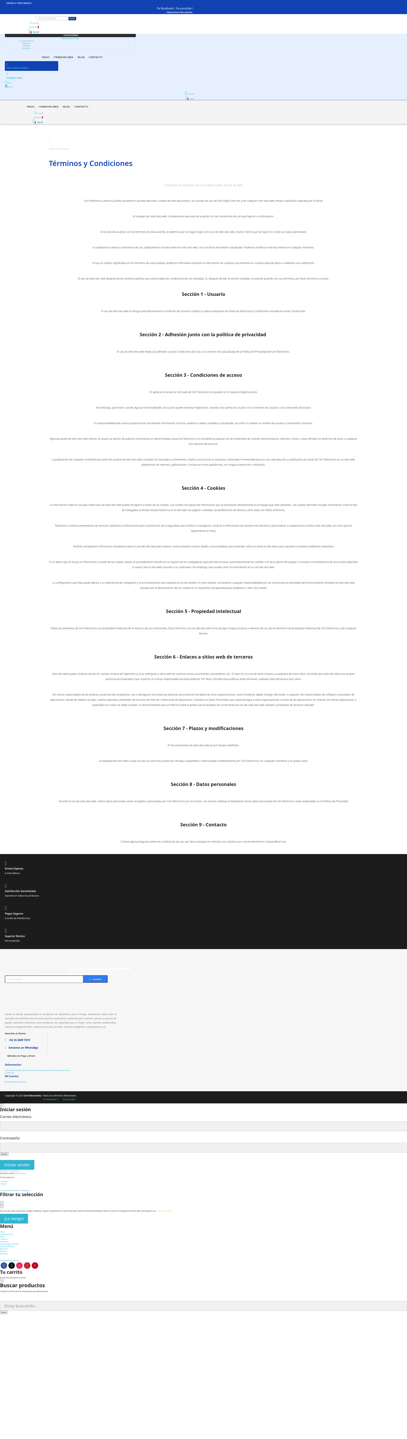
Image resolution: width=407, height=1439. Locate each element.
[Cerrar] (2, 1105)
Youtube (27, 1265)
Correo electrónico (15, 1116)
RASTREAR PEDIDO (17, 68)
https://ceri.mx (231, 200)
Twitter (11, 1265)
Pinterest (35, 1265)
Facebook (4, 1265)
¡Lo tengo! (14, 1218)
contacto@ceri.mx (275, 841)
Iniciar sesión (17, 1165)
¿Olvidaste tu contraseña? (9, 1171)
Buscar (72, 18)
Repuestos (26, 43)
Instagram (19, 1265)
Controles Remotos (26, 41)
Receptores (26, 48)
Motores (26, 46)
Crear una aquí (20, 1173)
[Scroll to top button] (0, 1200)
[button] (179, 12)
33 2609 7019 (14, 78)
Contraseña (10, 1138)
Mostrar (4, 1154)
